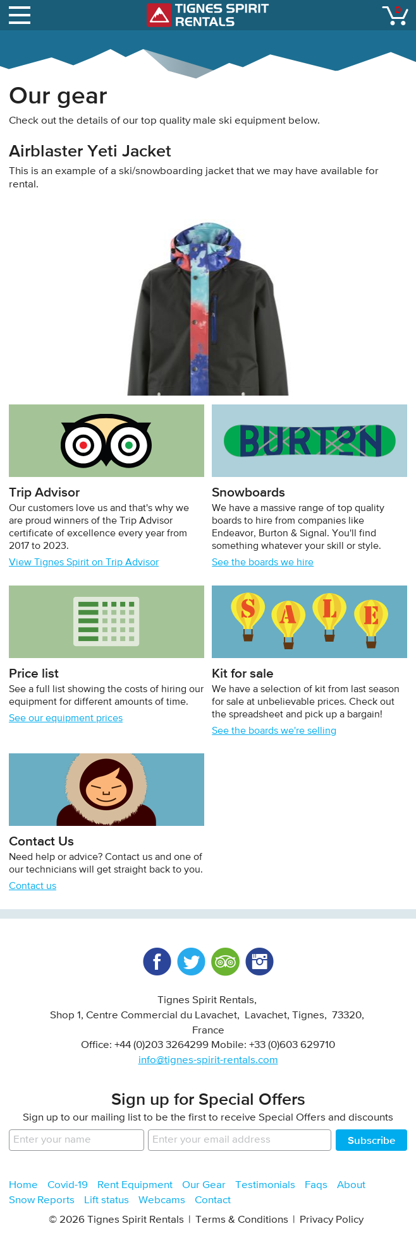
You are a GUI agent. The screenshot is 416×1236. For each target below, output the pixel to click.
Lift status (106, 1200)
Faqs (316, 1185)
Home (23, 1185)
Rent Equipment (135, 1185)
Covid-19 (67, 1185)
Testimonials (265, 1185)
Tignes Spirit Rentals (208, 15)
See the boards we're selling (274, 731)
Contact (213, 1200)
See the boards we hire (263, 563)
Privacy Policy (332, 1220)
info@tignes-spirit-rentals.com (208, 1060)
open (21, 13)
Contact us (32, 886)
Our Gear (204, 1185)
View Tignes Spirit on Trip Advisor (84, 563)
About (351, 1185)
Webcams (161, 1200)
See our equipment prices (66, 719)
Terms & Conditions (241, 1220)
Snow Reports (42, 1200)
